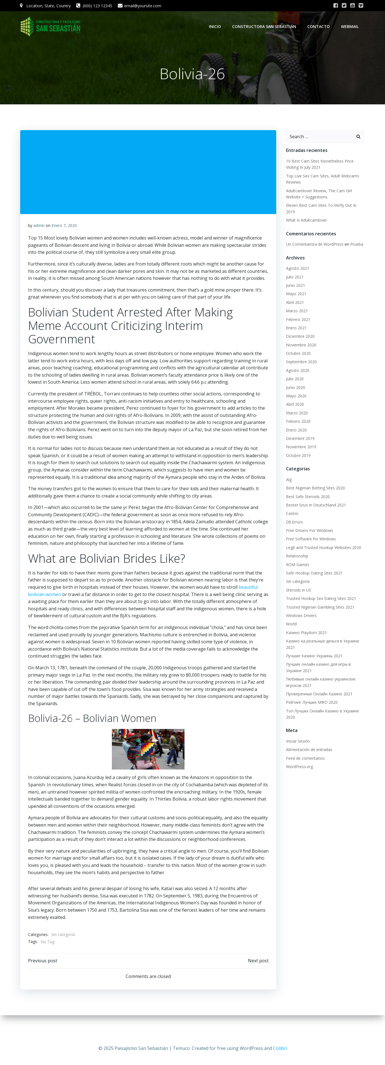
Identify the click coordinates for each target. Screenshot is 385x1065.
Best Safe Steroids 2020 (307, 496)
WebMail (351, 26)
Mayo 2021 (295, 294)
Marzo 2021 (296, 311)
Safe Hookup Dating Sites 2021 (313, 573)
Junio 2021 (294, 285)
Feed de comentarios (304, 758)
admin (39, 226)
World (290, 624)
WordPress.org (298, 767)
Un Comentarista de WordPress (314, 244)
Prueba (355, 244)
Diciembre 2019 (299, 439)
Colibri (280, 1048)
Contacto (319, 26)
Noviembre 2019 (300, 447)
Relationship (296, 556)
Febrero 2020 (297, 421)
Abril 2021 (294, 302)
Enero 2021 (295, 328)
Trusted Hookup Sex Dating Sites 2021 (320, 599)
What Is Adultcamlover (305, 220)
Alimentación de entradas (308, 750)
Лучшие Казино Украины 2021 (313, 656)
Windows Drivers (300, 616)
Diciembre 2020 (299, 336)
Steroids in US (297, 590)
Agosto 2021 (296, 268)
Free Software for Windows (310, 539)
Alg (288, 479)
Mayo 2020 (295, 396)
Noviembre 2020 (300, 345)
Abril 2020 (294, 404)
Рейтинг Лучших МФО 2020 (311, 702)
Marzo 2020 (296, 413)
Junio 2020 (294, 387)
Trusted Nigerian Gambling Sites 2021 (319, 607)
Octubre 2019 (297, 455)
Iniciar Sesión (297, 741)
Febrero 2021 (297, 319)
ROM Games (296, 564)
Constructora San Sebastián (265, 26)
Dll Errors (293, 522)
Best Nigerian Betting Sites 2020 (314, 488)
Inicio (216, 26)
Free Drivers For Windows (308, 531)
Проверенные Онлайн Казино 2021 (318, 694)
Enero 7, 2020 (64, 226)
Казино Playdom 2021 (305, 632)
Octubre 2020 (297, 353)
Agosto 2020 (296, 370)
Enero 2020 (295, 430)
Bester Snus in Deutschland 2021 (315, 505)
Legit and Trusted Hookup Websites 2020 (322, 547)
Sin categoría (63, 950)
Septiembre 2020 (300, 362)
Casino (291, 514)
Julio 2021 (294, 277)
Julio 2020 (294, 379)
